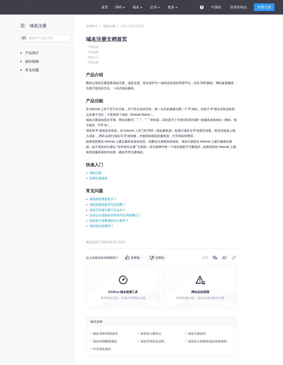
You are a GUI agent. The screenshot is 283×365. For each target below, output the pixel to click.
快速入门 (93, 57)
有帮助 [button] (135, 257)
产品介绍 (93, 47)
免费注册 (264, 7)
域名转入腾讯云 (150, 333)
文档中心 (92, 26)
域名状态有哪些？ (101, 226)
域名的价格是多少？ (103, 199)
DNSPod (43, 7)
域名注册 (109, 26)
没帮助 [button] (159, 257)
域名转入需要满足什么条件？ (109, 220)
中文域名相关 (102, 349)
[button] (224, 257)
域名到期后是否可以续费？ (107, 204)
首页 (104, 7)
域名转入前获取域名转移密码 (207, 341)
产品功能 (93, 52)
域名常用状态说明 (152, 341)
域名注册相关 (197, 333)
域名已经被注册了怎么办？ (107, 210)
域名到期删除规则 (105, 341)
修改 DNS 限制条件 (105, 333)
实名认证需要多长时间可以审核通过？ (115, 215)
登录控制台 (238, 7)
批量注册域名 (99, 178)
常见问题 (93, 62)
